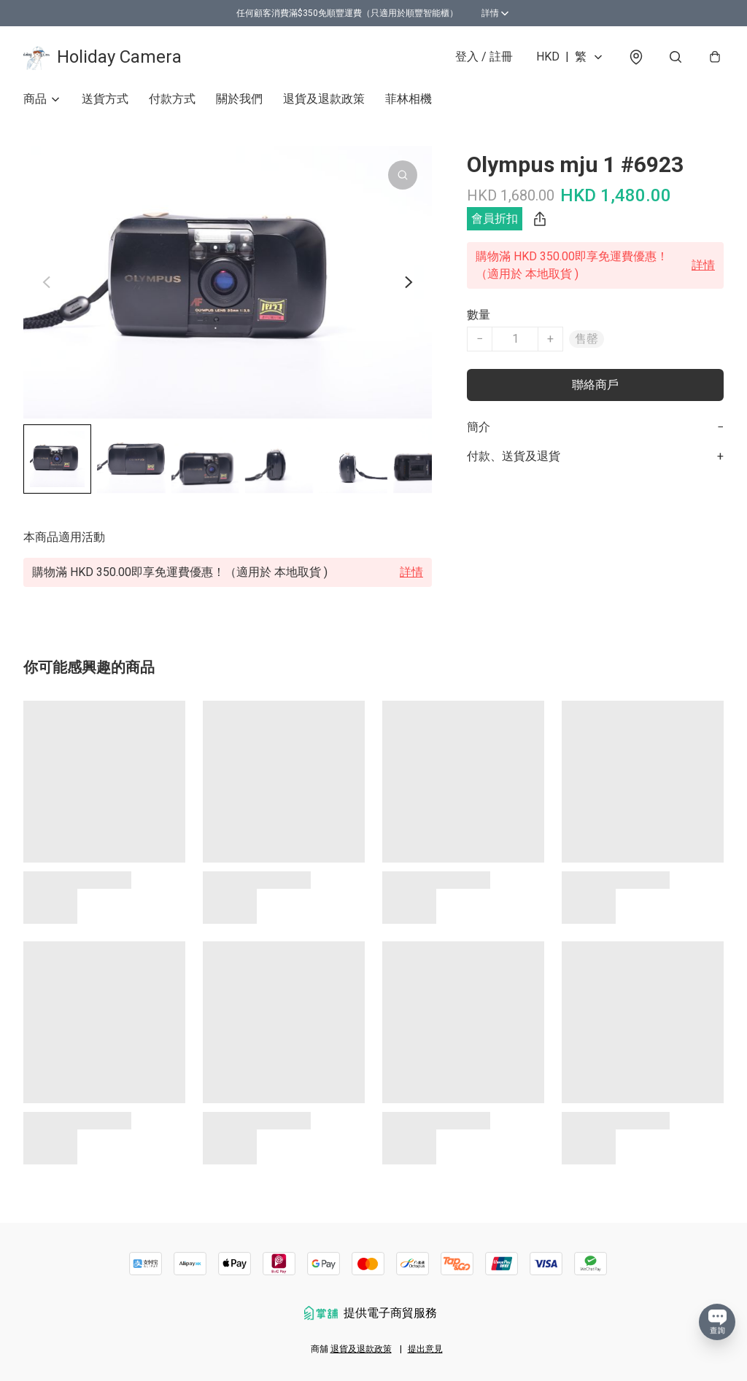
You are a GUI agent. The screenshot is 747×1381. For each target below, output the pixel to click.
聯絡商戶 (595, 385)
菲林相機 (408, 99)
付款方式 (172, 99)
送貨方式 (105, 99)
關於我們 (239, 99)
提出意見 (425, 1349)
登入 (484, 56)
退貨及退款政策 (324, 99)
